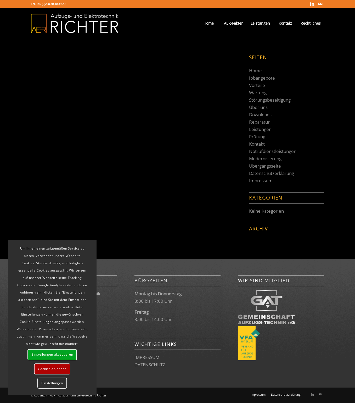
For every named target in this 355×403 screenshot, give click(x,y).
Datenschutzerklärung (271, 173)
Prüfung (257, 137)
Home (255, 71)
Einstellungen (52, 383)
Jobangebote (262, 78)
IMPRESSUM (146, 357)
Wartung (258, 93)
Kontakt (257, 144)
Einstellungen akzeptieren (52, 354)
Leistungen (260, 129)
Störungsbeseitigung (270, 100)
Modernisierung (265, 159)
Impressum (261, 181)
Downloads (260, 115)
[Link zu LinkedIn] (312, 4)
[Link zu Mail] (320, 4)
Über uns (258, 107)
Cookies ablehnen (52, 369)
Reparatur (259, 122)
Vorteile (257, 85)
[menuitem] (208, 23)
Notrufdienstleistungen (272, 151)
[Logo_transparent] (75, 23)
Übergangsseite (265, 166)
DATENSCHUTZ (149, 365)
